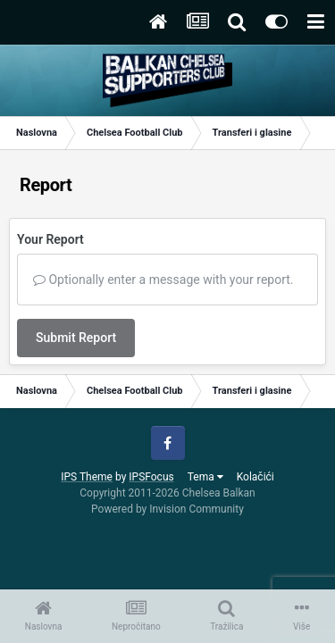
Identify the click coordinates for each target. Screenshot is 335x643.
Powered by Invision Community (167, 509)
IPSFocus (151, 477)
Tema (205, 477)
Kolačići (255, 477)
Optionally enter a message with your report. (163, 279)
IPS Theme (87, 477)
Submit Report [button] (76, 337)
